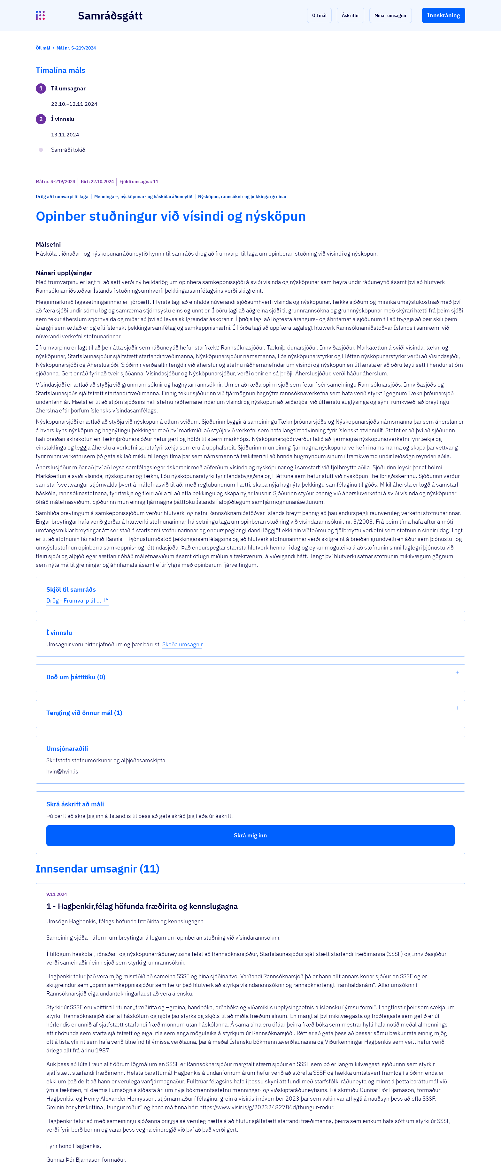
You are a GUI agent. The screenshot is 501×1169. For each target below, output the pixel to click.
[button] (319, 15)
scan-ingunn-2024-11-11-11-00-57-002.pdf (214, 933)
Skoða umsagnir (432, 97)
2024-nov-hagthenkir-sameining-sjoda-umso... (217, 868)
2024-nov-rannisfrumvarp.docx (196, 999)
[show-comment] (342, 821)
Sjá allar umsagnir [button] (174, 1088)
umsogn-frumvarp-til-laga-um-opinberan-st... (215, 1064)
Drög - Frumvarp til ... (73, 204)
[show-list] (457, 125)
